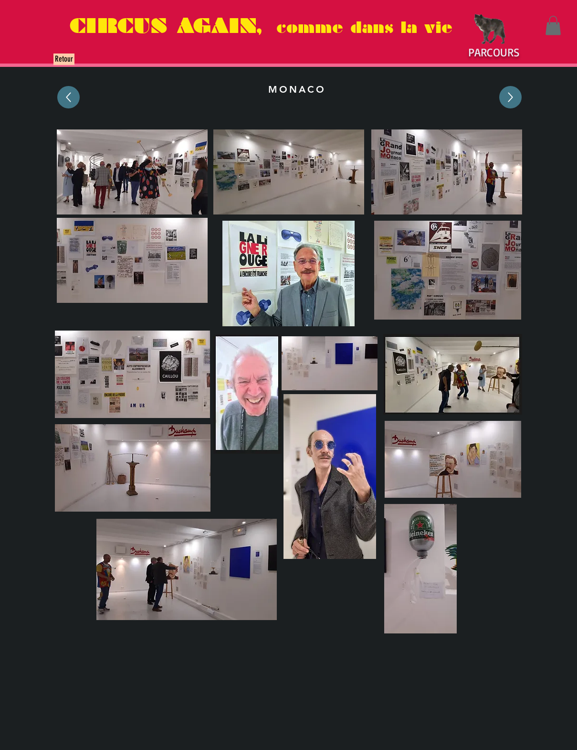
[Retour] (63, 59)
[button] (553, 25)
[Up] (68, 97)
